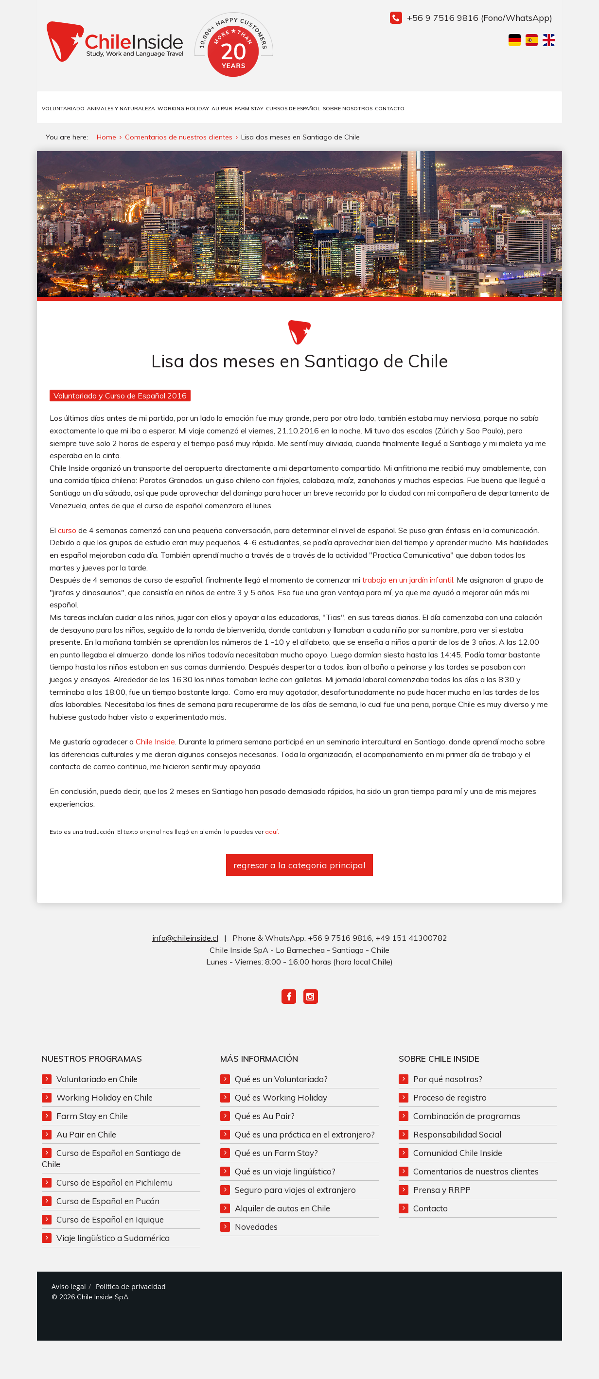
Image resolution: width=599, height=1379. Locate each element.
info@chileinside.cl (185, 940)
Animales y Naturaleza (121, 108)
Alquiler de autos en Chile (282, 1210)
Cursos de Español (293, 108)
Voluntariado (63, 108)
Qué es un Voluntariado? (281, 1081)
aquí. (272, 833)
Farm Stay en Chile (92, 1118)
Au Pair (221, 108)
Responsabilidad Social (457, 1136)
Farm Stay (249, 108)
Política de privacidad (131, 1288)
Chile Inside (155, 743)
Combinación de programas (466, 1118)
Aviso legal (69, 1288)
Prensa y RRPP (442, 1192)
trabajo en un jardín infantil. (408, 581)
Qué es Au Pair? (265, 1118)
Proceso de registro (450, 1099)
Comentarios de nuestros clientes (476, 1173)
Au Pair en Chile (86, 1136)
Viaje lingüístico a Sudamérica (113, 1240)
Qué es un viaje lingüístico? (285, 1173)
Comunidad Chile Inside (457, 1155)
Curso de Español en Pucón (107, 1203)
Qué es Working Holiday (281, 1099)
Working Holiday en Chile (104, 1099)
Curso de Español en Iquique (110, 1221)
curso (67, 532)
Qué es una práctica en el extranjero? (305, 1136)
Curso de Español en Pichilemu (114, 1184)
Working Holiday (183, 108)
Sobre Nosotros (347, 108)
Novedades (256, 1229)
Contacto (390, 108)
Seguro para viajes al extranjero (295, 1192)
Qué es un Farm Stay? (276, 1155)
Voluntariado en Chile (97, 1081)
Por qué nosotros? (447, 1081)
